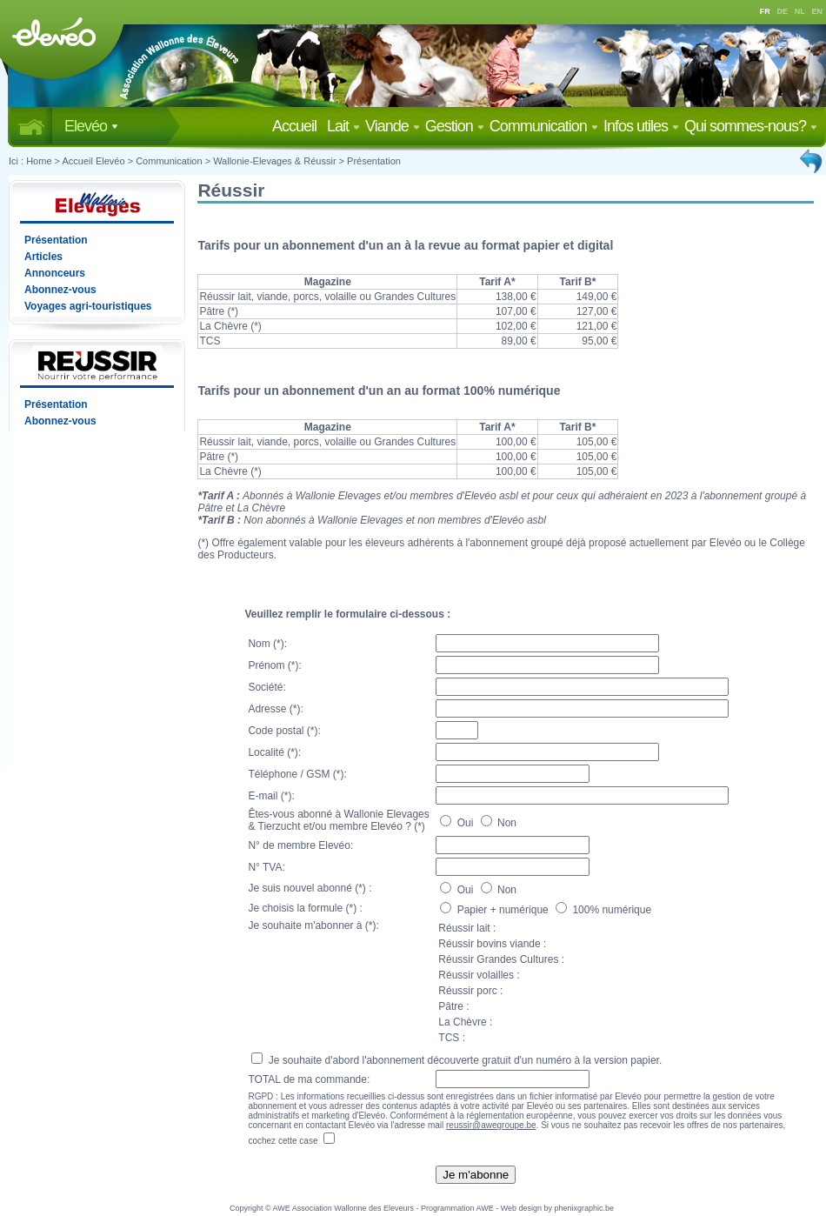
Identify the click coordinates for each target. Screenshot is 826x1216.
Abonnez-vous (60, 290)
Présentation (374, 161)
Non (498, 823)
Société (265, 687)
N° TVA (265, 867)
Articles (43, 257)
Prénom (266, 665)
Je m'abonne (476, 1174)
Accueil (297, 126)
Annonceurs (54, 273)
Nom (259, 644)
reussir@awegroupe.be (491, 1125)
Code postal (275, 731)
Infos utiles (641, 126)
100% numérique (603, 910)
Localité (265, 752)
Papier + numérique (495, 910)
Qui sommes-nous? (750, 126)
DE (783, 11)
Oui (458, 823)
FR (765, 11)
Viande (392, 126)
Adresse (267, 709)
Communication (544, 126)
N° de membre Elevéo (299, 845)
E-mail (262, 796)
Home (38, 161)
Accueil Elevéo (93, 161)
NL (800, 11)
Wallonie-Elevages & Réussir (274, 161)
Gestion (454, 126)
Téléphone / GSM (289, 774)
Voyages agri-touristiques (87, 306)
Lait (343, 126)
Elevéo (91, 126)
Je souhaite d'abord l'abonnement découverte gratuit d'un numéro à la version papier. (456, 1060)
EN (817, 11)
